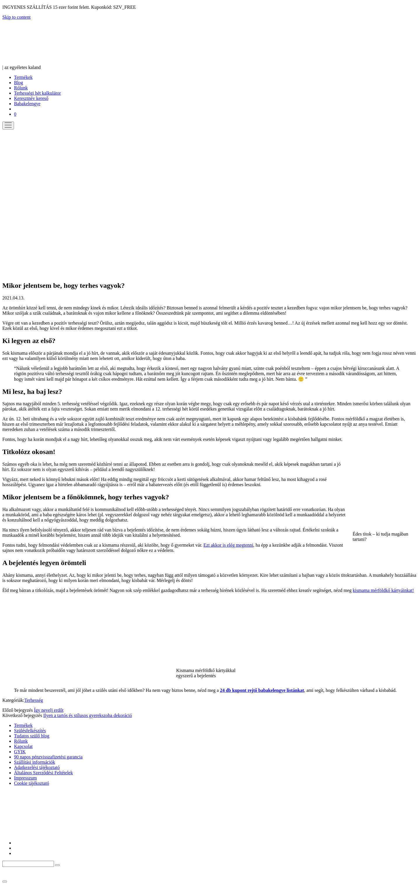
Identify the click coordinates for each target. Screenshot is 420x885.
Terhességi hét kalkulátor (37, 93)
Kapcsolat (23, 746)
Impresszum (25, 777)
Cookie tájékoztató (31, 783)
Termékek (23, 77)
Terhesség (33, 700)
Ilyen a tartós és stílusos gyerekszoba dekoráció (87, 715)
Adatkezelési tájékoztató (37, 767)
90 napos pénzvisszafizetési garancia (48, 756)
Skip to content (16, 17)
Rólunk (21, 87)
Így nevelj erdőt (48, 710)
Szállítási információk (34, 762)
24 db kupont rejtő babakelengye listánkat (262, 690)
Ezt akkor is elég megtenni (228, 545)
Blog (18, 82)
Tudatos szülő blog (31, 735)
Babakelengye (27, 103)
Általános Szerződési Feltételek (43, 772)
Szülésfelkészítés (30, 730)
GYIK (20, 751)
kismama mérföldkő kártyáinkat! (383, 590)
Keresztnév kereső (31, 98)
